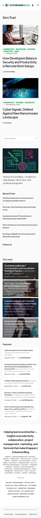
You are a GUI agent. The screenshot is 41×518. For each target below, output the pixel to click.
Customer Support (25, 461)
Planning (16, 467)
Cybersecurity (8, 49)
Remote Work (19, 471)
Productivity (8, 469)
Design (5, 463)
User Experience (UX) (21, 497)
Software (31, 49)
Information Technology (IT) (11, 465)
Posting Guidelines (21, 514)
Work (17, 51)
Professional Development (22, 469)
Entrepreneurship (23, 463)
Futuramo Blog (8, 514)
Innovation (25, 465)
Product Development (27, 467)
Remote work (21, 49)
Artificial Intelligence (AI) (19, 456)
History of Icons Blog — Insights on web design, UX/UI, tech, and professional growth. (19, 179)
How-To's (34, 463)
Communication (26, 459)
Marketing (8, 467)
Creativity (14, 461)
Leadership (33, 465)
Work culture (14, 491)
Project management (14, 482)
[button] (3, 5)
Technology (8, 51)
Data (33, 461)
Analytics (8, 456)
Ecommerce (13, 463)
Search (36, 138)
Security (32, 471)
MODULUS (24, 509)
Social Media (9, 473)
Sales (26, 471)
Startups (24, 473)
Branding (32, 456)
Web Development (27, 494)
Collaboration (14, 459)
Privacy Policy (32, 509)
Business (6, 459)
